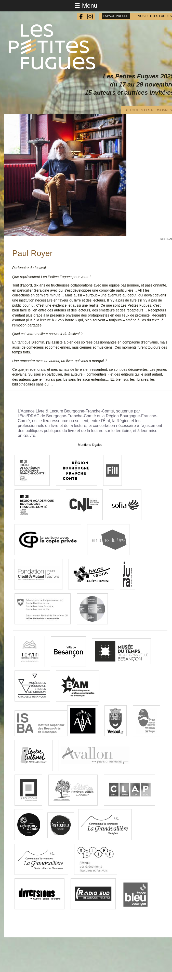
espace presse (115, 16)
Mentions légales (90, 445)
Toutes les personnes (151, 110)
